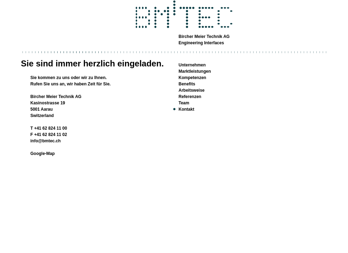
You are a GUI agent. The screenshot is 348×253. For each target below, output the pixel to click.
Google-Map (43, 153)
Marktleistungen (195, 71)
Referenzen (190, 96)
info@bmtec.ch (46, 140)
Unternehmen (192, 65)
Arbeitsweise (192, 90)
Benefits (187, 84)
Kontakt (187, 109)
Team (184, 102)
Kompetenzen (192, 77)
